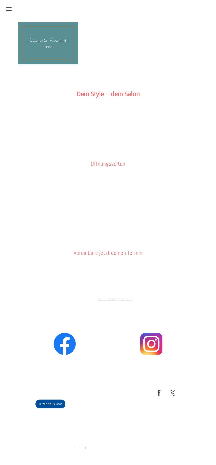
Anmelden (187, 452)
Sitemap (80, 448)
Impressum (29, 448)
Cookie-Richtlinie (63, 448)
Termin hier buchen (108, 269)
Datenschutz (45, 448)
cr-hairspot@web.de (115, 298)
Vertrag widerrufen (99, 448)
